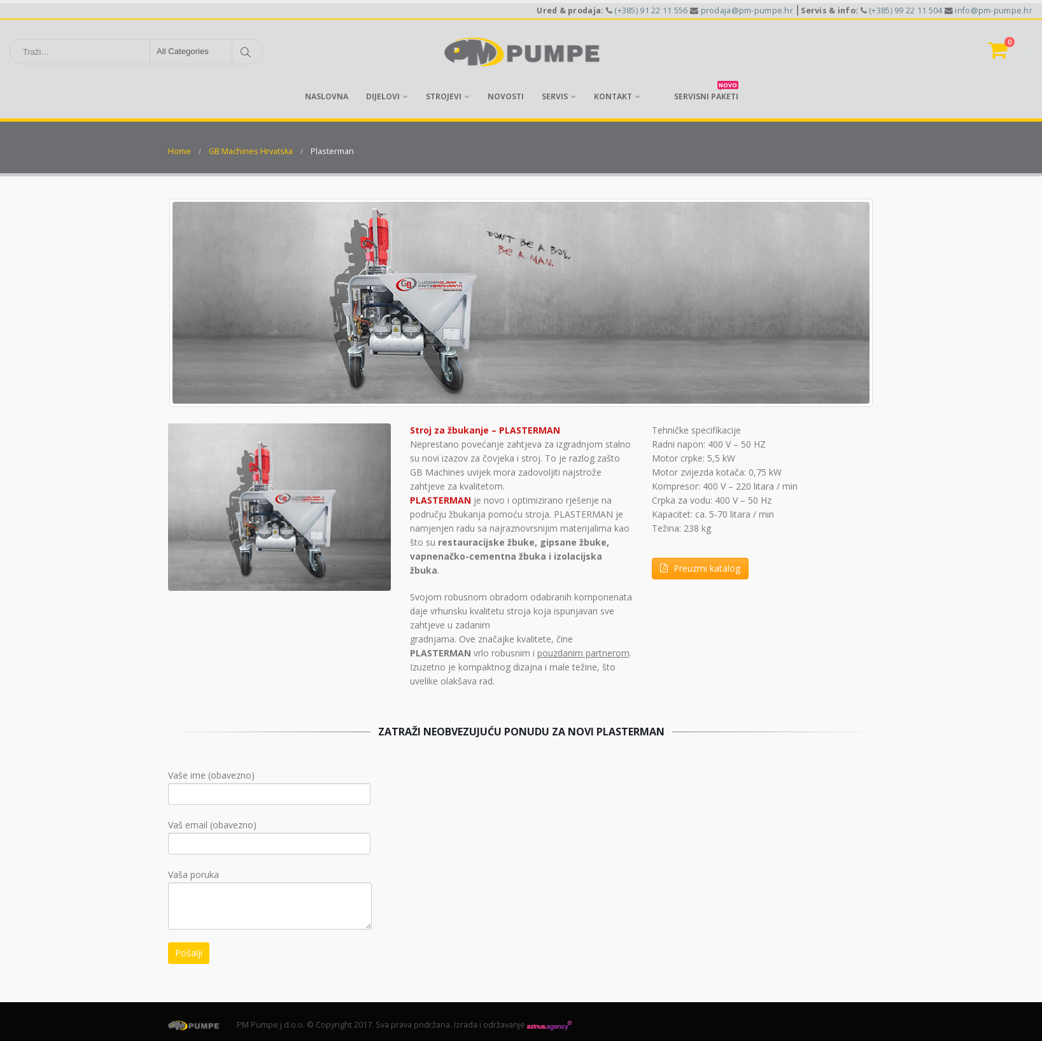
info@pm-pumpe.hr (993, 10)
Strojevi (443, 96)
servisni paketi (706, 92)
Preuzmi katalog (700, 568)
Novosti (506, 96)
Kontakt (613, 96)
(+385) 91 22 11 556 (650, 10)
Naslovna (326, 96)
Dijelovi (383, 96)
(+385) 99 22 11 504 (905, 10)
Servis (555, 96)
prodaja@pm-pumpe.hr (747, 10)
